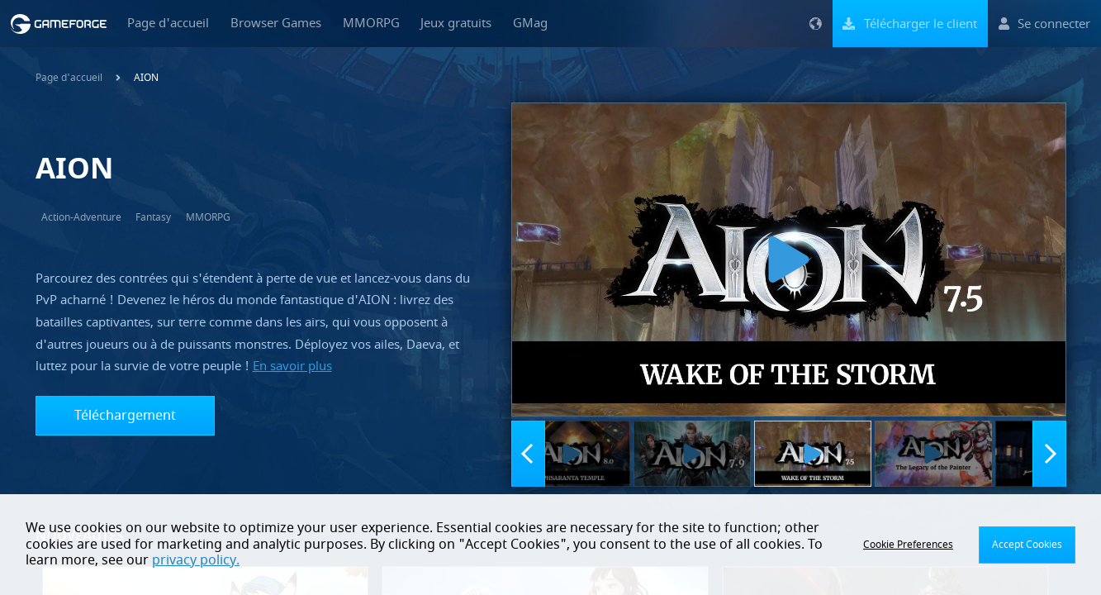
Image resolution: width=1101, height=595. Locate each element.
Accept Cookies (1027, 544)
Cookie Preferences (908, 544)
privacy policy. (196, 560)
